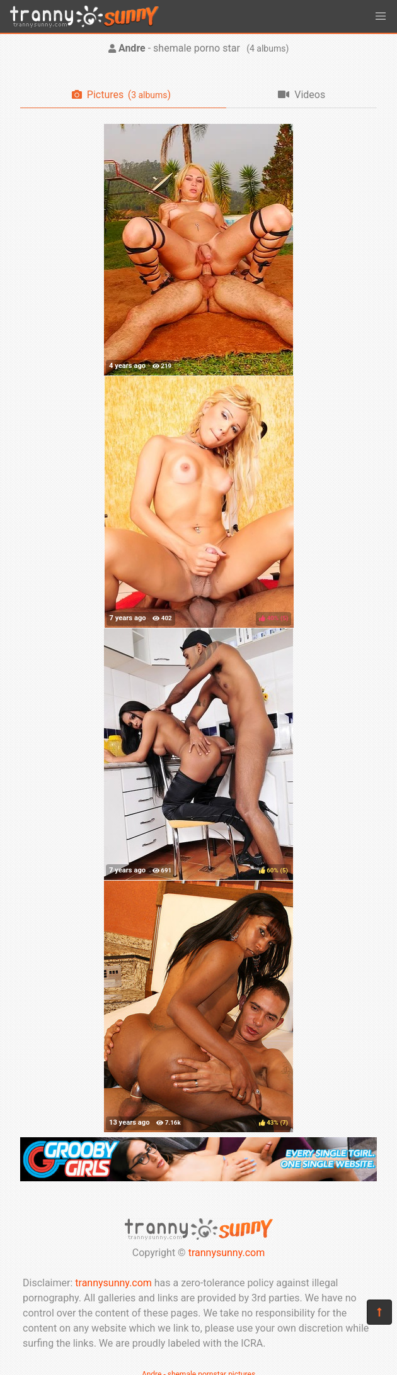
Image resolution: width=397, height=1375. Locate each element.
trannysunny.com (226, 1253)
